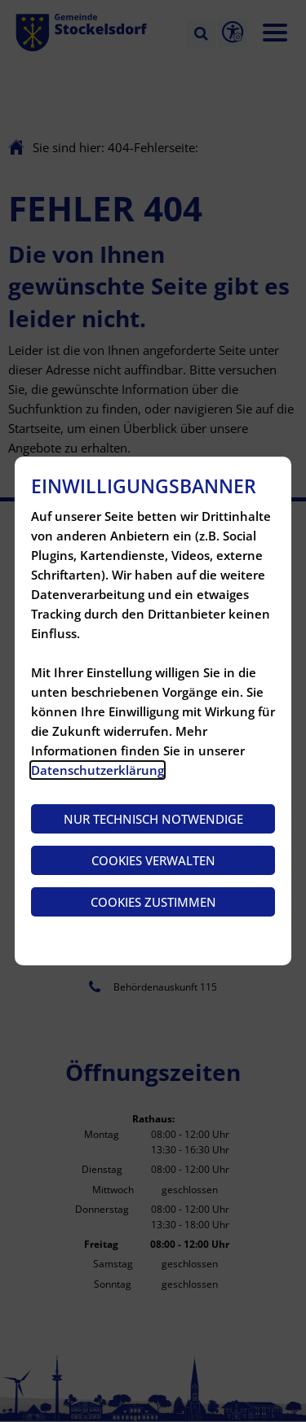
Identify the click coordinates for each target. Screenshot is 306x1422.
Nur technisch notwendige (153, 819)
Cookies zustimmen (153, 902)
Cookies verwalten (153, 860)
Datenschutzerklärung (97, 770)
